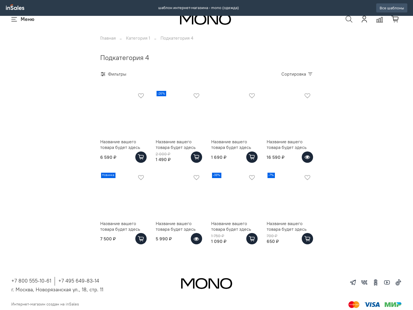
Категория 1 (138, 45)
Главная (108, 45)
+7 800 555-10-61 (31, 288)
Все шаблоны (392, 8)
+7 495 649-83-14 (78, 288)
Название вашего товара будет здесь (120, 151)
